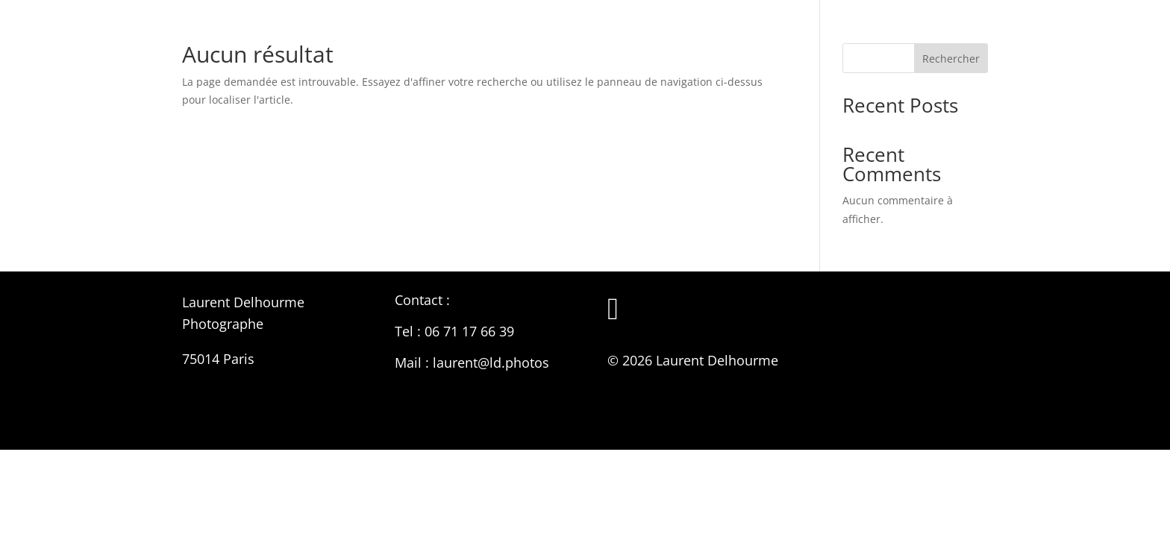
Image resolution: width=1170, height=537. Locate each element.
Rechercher (951, 58)
